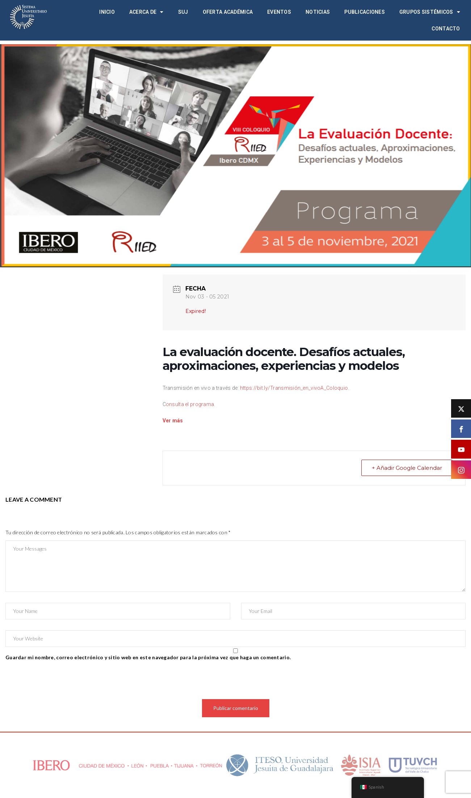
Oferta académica (228, 12)
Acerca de (146, 12)
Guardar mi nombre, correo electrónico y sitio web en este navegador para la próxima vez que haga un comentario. (148, 657)
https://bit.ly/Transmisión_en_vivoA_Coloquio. (294, 388)
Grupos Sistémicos (429, 12)
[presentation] (60, 681)
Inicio (107, 12)
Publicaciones (364, 12)
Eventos (279, 12)
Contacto (446, 29)
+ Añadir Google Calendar (407, 467)
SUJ (183, 12)
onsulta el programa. (190, 404)
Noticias (318, 12)
